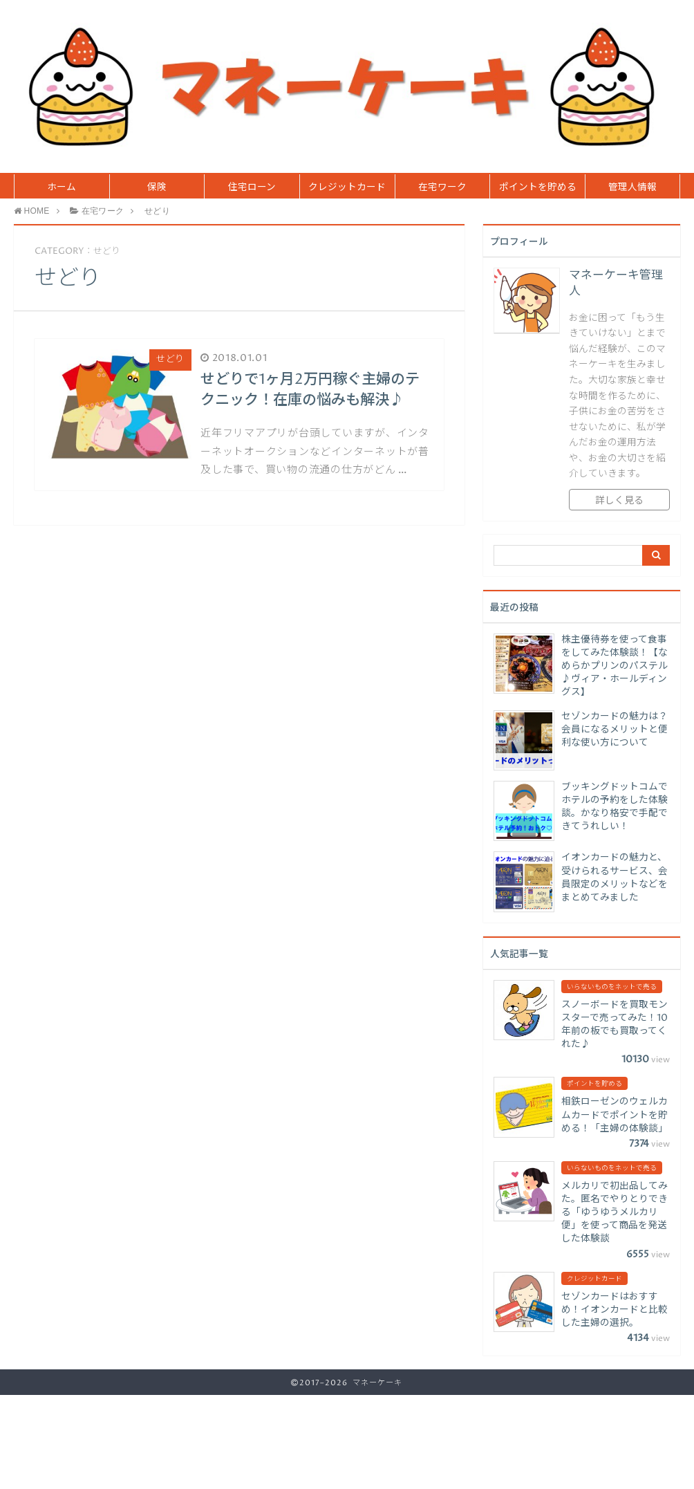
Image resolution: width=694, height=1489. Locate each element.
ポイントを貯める (537, 187)
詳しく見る (619, 500)
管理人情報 (632, 187)
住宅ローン (252, 187)
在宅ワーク (442, 187)
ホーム (61, 187)
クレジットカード (347, 187)
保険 (157, 187)
